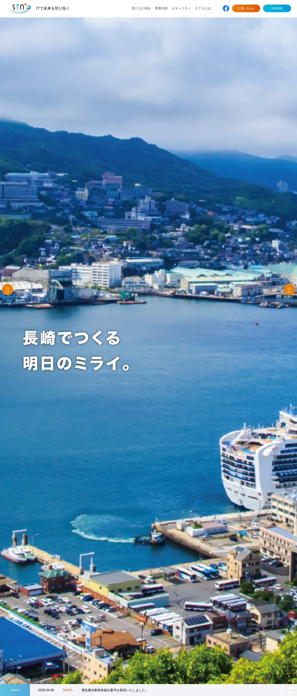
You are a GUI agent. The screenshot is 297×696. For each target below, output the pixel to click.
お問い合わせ (246, 8)
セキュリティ (181, 8)
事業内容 (161, 8)
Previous (7, 289)
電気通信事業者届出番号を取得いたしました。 (114, 690)
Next (289, 289)
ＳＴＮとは (203, 8)
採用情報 (277, 8)
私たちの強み (141, 8)
